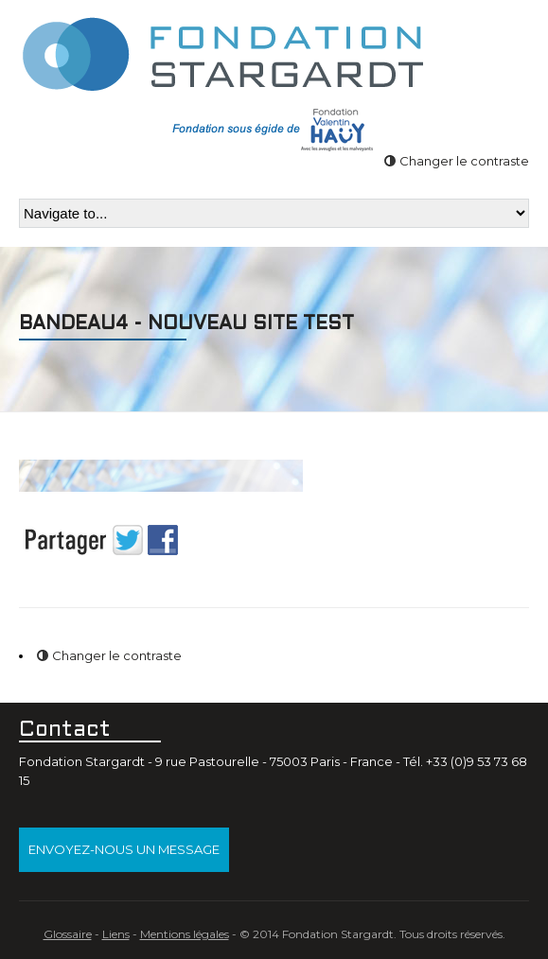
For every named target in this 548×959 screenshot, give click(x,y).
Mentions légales (184, 934)
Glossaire (68, 934)
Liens (116, 934)
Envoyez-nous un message (124, 849)
